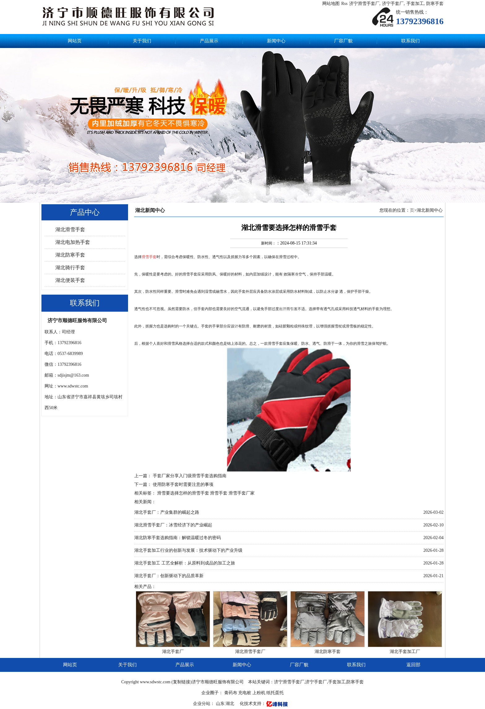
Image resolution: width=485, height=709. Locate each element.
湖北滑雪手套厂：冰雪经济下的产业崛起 (173, 525)
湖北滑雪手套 (70, 229)
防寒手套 (435, 3)
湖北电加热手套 (72, 242)
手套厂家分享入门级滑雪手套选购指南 (189, 475)
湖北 (230, 703)
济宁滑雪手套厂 (364, 3)
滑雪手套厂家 (242, 493)
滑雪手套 (218, 493)
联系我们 (410, 40)
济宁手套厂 (393, 3)
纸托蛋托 (275, 692)
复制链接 (181, 682)
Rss (344, 3)
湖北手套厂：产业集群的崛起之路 (166, 512)
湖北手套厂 (173, 651)
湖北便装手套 (70, 280)
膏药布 (230, 692)
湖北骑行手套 (70, 267)
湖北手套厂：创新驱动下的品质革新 (169, 575)
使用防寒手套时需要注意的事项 (183, 484)
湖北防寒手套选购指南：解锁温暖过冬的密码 (177, 537)
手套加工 (415, 3)
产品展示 (209, 40)
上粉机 (258, 692)
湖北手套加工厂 (405, 651)
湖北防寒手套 (70, 254)
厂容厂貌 (343, 40)
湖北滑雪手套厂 (250, 651)
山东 (221, 703)
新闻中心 (276, 40)
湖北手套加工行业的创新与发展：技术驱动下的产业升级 (188, 550)
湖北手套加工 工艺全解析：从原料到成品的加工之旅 (184, 563)
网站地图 (331, 3)
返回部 (413, 664)
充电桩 (244, 692)
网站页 (75, 40)
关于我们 (142, 40)
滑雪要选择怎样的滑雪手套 (183, 493)
